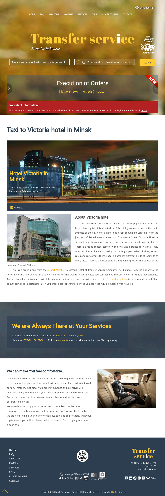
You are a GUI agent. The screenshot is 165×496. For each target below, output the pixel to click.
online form (65, 339)
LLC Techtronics (118, 491)
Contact (127, 14)
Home (32, 14)
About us (54, 14)
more (144, 109)
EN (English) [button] (145, 7)
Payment (68, 14)
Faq (42, 14)
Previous (10, 87)
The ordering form (117, 278)
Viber (81, 334)
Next (155, 87)
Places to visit (110, 14)
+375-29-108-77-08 (33, 339)
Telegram (61, 334)
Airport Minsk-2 (56, 269)
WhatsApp (72, 334)
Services (82, 14)
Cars (94, 14)
